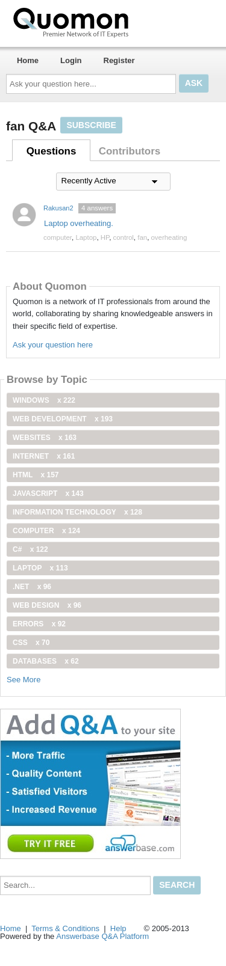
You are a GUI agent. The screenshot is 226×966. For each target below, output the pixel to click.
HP (105, 237)
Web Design (47, 605)
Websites (45, 437)
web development (63, 419)
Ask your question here (53, 344)
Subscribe (91, 125)
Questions (52, 151)
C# (30, 549)
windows (44, 400)
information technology (77, 512)
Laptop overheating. (78, 223)
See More (23, 679)
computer (57, 237)
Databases (46, 661)
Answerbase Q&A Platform (102, 936)
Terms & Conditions (65, 928)
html (35, 475)
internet (44, 456)
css (31, 642)
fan (142, 237)
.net (32, 586)
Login (70, 60)
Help (118, 928)
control (123, 237)
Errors (39, 624)
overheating (169, 237)
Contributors (129, 151)
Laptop (85, 237)
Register (119, 60)
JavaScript (48, 493)
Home (28, 60)
